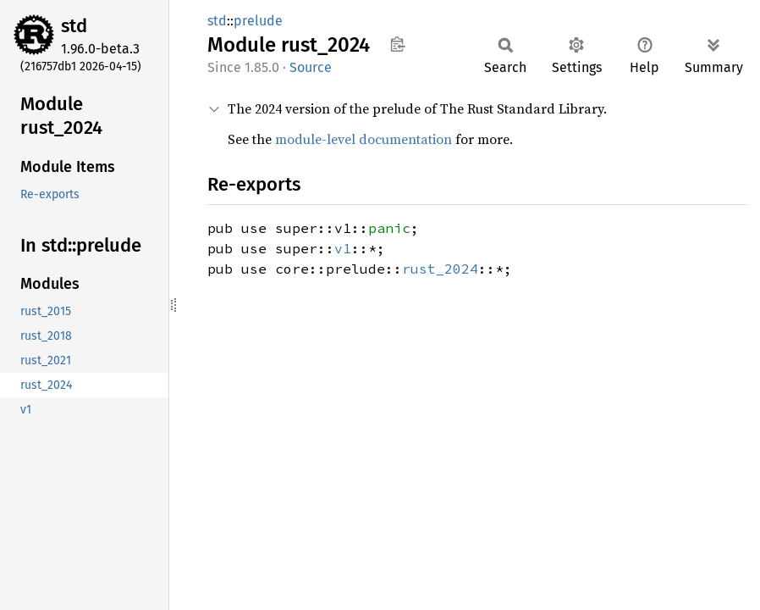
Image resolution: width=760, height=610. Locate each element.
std (74, 25)
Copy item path (397, 44)
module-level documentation (363, 139)
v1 (342, 248)
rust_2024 (440, 268)
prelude (258, 21)
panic (389, 227)
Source (310, 67)
